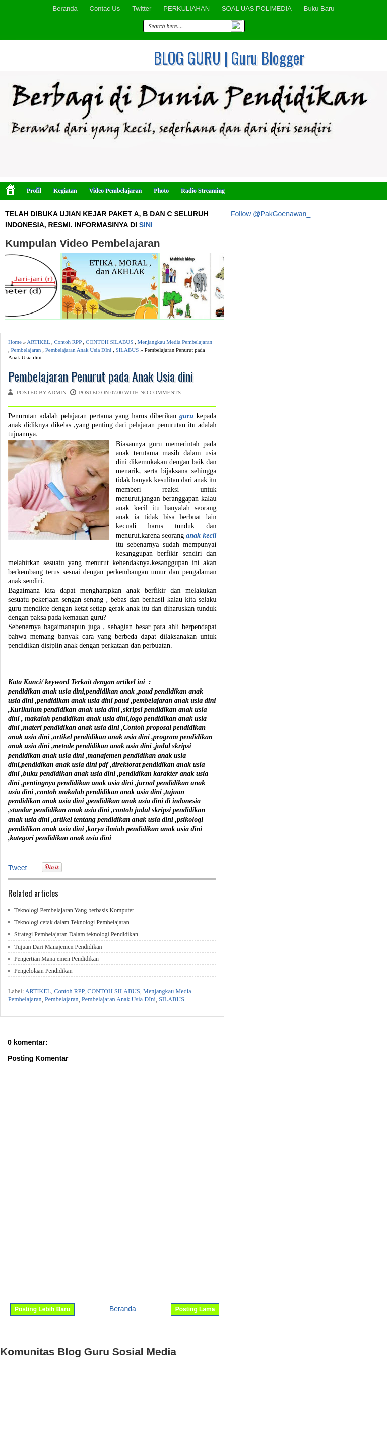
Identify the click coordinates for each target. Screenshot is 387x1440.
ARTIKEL (38, 342)
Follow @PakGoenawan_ (270, 214)
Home (15, 342)
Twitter (141, 8)
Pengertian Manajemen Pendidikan (56, 958)
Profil (34, 190)
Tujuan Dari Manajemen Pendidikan (58, 946)
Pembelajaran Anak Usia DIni (78, 350)
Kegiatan (65, 190)
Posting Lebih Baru (42, 1309)
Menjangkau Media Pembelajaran (175, 342)
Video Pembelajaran (115, 190)
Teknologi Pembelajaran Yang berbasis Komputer (74, 910)
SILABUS (127, 350)
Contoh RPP (68, 342)
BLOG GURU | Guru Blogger (229, 57)
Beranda (64, 8)
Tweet (17, 868)
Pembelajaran (26, 350)
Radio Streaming (203, 190)
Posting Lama (195, 1309)
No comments (160, 392)
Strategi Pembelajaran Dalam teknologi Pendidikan (76, 934)
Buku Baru (319, 8)
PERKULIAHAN (186, 8)
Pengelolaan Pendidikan (43, 970)
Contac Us (105, 8)
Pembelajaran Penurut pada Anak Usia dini (100, 376)
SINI (146, 225)
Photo (161, 190)
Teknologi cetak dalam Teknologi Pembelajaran (72, 922)
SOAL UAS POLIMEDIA (257, 8)
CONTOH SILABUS (109, 342)
